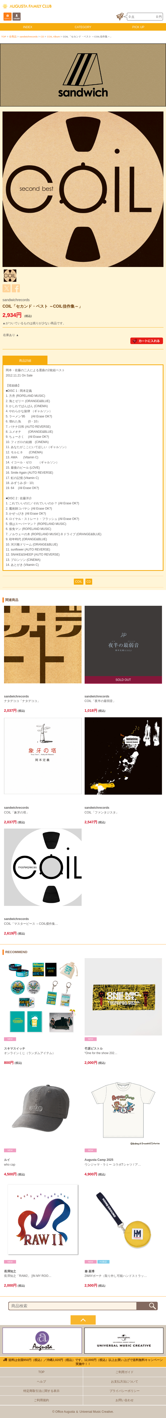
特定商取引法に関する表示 (41, 1391)
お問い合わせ (125, 1400)
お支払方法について (124, 1381)
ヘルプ (41, 1381)
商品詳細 (25, 360)
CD (42, 36)
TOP (3, 36)
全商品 (13, 36)
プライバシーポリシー (124, 1391)
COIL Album (53, 36)
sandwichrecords (29, 36)
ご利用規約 (41, 1400)
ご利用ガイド (125, 1372)
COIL (78, 581)
